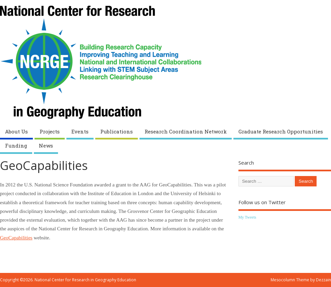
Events (80, 131)
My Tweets (247, 217)
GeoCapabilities (16, 237)
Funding (16, 145)
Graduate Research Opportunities (280, 131)
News (46, 145)
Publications (116, 131)
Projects (50, 131)
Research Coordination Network (186, 131)
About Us (16, 131)
